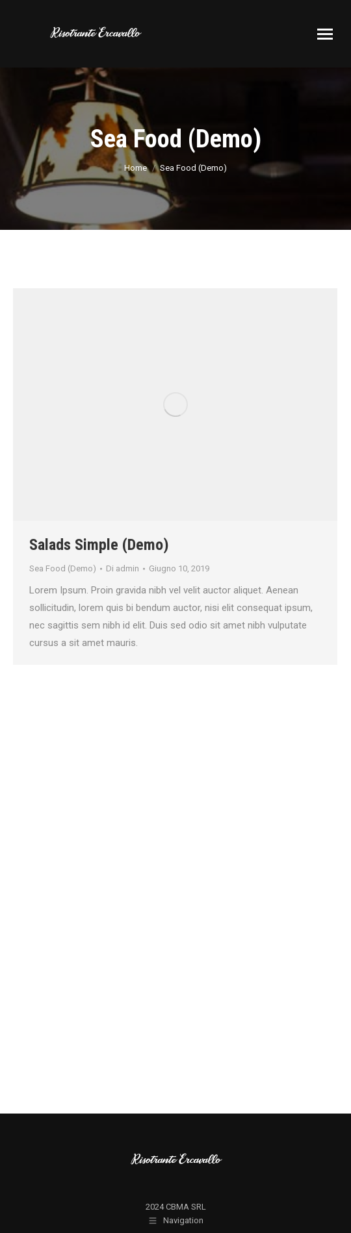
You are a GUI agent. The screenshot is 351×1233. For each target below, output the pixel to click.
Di (122, 568)
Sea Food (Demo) (62, 568)
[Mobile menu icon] (325, 34)
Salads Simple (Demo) (99, 545)
